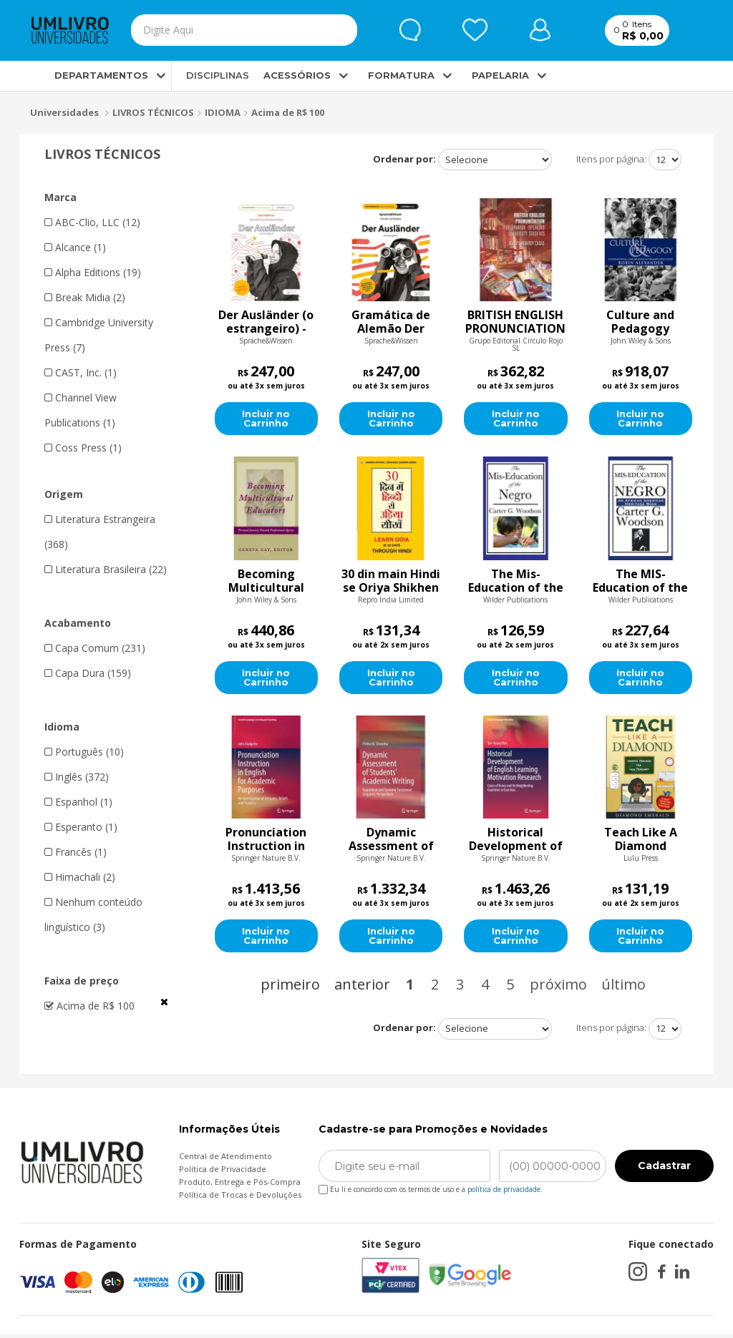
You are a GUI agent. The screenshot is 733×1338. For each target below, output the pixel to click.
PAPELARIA (500, 76)
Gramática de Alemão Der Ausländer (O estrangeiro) (390, 322)
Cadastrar (664, 1169)
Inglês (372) (76, 776)
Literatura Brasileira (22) (105, 569)
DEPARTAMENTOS (89, 76)
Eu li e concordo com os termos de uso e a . (431, 1190)
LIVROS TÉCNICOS (153, 112)
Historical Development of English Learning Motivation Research (515, 842)
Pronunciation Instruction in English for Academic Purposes (265, 842)
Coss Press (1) (83, 447)
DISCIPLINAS (217, 76)
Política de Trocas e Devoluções (240, 1198)
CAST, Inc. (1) (80, 372)
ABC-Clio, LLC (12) (92, 222)
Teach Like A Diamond (640, 842)
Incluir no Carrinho (266, 420)
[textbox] (214, 31)
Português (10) (84, 751)
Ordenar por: (404, 158)
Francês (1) (75, 852)
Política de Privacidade (222, 1173)
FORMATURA (401, 76)
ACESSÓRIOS (297, 76)
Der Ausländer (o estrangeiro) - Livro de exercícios (266, 322)
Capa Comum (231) (94, 648)
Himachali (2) (79, 877)
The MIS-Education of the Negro (640, 582)
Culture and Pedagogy (640, 322)
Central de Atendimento (225, 1160)
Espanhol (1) (78, 802)
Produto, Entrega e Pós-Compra (240, 1186)
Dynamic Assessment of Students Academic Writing (391, 842)
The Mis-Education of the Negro (515, 582)
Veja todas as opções (164, 1002)
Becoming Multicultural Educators (266, 582)
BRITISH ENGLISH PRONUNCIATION (515, 322)
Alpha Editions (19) (92, 272)
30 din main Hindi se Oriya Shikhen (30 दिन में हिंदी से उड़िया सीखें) (390, 582)
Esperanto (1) (80, 827)
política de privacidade (503, 1193)
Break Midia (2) (84, 297)
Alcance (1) (75, 247)
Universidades (64, 113)
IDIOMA (223, 112)
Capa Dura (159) (87, 673)
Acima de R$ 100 (287, 112)
